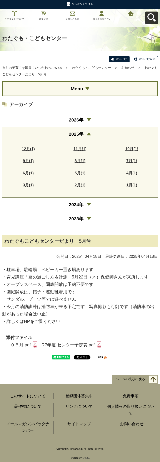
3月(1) (28, 185)
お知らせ (127, 67)
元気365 (86, 458)
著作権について (28, 406)
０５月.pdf (23, 344)
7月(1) (131, 161)
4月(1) (131, 173)
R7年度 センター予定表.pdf (71, 344)
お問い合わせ (72, 19)
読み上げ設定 (147, 59)
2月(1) (80, 185)
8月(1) (80, 161)
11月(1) (80, 149)
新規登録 (43, 19)
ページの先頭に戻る (130, 379)
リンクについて (79, 406)
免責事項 (130, 396)
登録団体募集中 (79, 396)
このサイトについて (14, 19)
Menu (77, 88)
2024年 (76, 204)
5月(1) (80, 173)
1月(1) (131, 185)
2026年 (76, 119)
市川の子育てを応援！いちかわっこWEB (32, 67)
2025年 (76, 134)
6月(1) (28, 173)
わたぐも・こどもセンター (91, 67)
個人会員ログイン (101, 19)
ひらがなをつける (82, 3)
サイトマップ (79, 424)
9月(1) (28, 161)
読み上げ (121, 59)
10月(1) (131, 149)
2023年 (76, 218)
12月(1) (28, 149)
